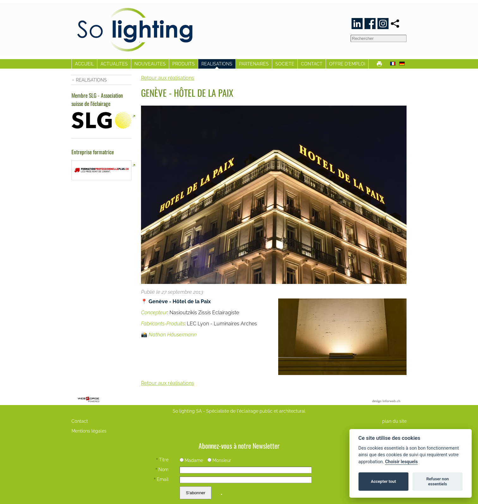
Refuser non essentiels (437, 481)
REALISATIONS (216, 63)
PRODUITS (183, 63)
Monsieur (219, 460)
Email (161, 479)
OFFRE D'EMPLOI (347, 63)
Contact (79, 421)
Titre (162, 459)
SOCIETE (284, 63)
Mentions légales (89, 430)
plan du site (394, 421)
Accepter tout (383, 481)
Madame (191, 460)
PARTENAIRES (254, 63)
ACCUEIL (84, 63)
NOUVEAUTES (150, 63)
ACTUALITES (114, 63)
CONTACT (311, 63)
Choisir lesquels (401, 461)
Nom (162, 469)
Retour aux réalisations (167, 78)
